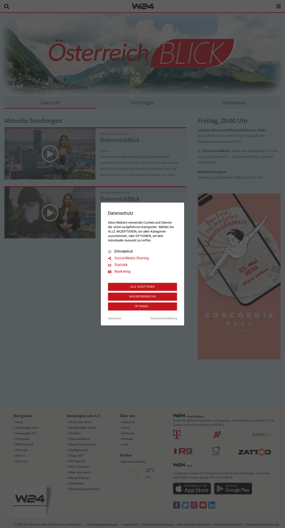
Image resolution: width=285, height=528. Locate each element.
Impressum (115, 318)
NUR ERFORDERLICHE (142, 296)
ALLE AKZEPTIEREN (142, 286)
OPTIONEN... (142, 306)
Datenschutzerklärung (164, 318)
